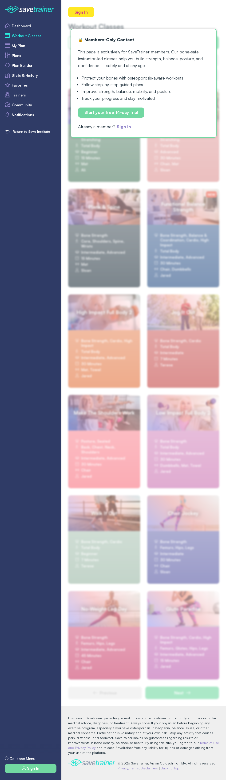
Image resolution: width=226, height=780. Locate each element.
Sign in (124, 126)
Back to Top (170, 768)
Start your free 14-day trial (111, 112)
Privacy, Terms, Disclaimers (138, 768)
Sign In (81, 12)
